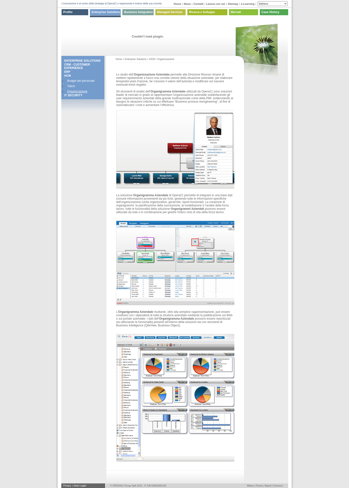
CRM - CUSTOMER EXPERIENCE (77, 66)
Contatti (198, 3)
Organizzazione (77, 91)
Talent (71, 86)
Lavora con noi (215, 3)
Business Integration (138, 12)
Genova (277, 485)
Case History (270, 12)
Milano (250, 485)
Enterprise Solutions (106, 12)
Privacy (67, 485)
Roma (259, 485)
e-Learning (247, 3)
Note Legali (80, 485)
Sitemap (233, 3)
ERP (67, 72)
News (187, 3)
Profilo (67, 12)
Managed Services (169, 12)
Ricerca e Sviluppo (202, 12)
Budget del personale (81, 81)
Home (177, 3)
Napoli (267, 485)
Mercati (236, 12)
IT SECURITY (73, 95)
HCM (67, 75)
